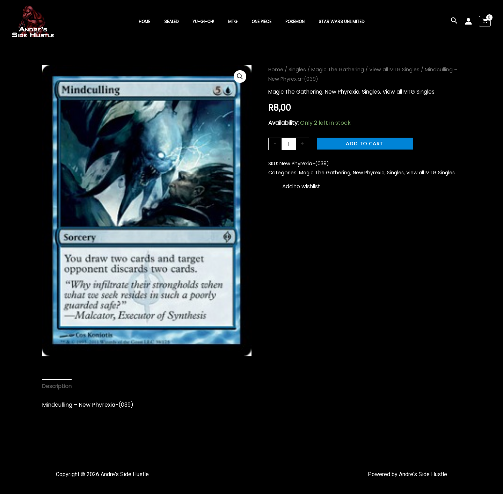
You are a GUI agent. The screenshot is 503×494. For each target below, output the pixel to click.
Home (161, 21)
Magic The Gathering (338, 69)
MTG (233, 21)
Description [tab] (58, 387)
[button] (454, 21)
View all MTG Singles (396, 69)
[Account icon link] (468, 21)
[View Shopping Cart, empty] (485, 21)
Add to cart (366, 143)
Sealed (182, 21)
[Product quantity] (289, 144)
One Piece (256, 21)
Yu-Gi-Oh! (209, 21)
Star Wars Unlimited (325, 21)
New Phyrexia (346, 92)
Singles (298, 69)
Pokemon (283, 21)
